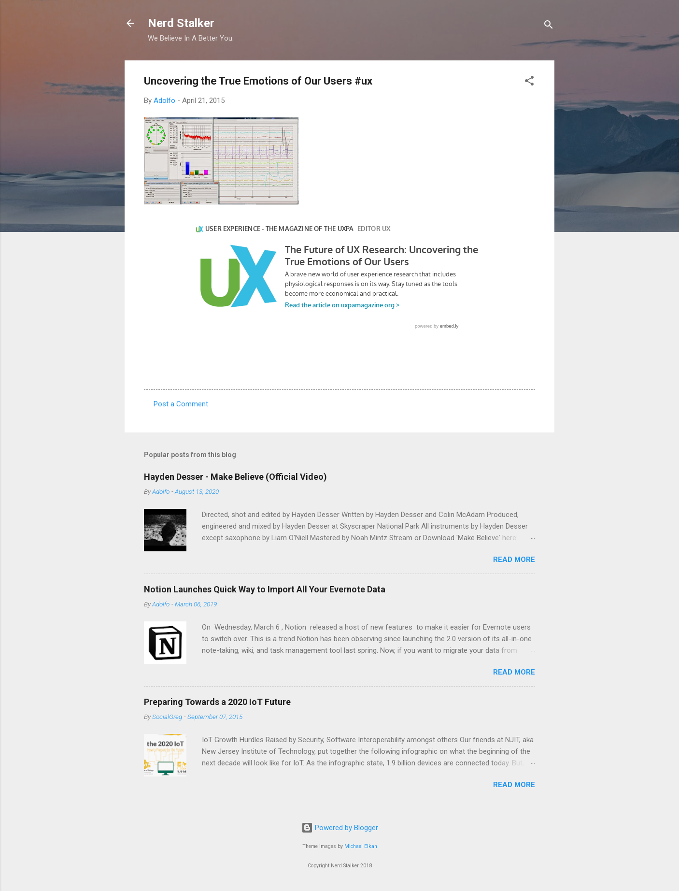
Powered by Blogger (339, 827)
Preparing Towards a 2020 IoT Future (217, 702)
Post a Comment (181, 404)
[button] (529, 82)
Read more (514, 559)
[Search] (548, 26)
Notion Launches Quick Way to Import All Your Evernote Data (264, 589)
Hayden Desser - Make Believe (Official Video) (235, 477)
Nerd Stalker (181, 23)
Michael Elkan (360, 846)
